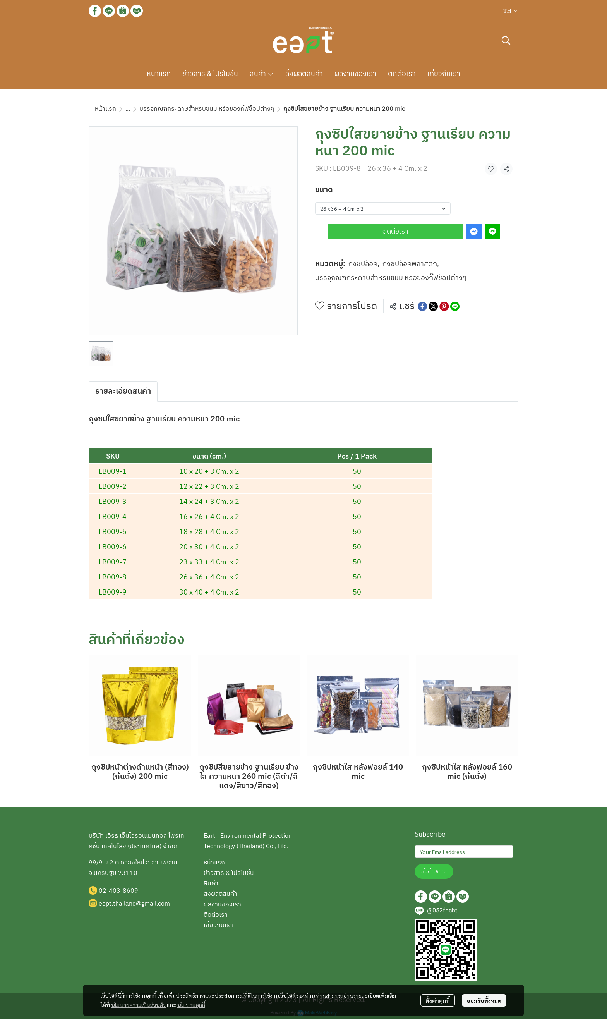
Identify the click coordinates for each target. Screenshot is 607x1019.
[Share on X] (433, 306)
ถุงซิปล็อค (363, 264)
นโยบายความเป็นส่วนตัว (138, 1004)
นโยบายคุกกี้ (191, 1004)
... (127, 109)
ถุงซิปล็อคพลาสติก (410, 264)
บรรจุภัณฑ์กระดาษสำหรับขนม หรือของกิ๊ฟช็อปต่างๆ (206, 109)
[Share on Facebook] (422, 306)
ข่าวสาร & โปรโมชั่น (229, 873)
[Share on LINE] (455, 306)
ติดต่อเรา (395, 231)
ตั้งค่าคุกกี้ (437, 1000)
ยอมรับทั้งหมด (484, 1000)
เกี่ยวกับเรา (218, 925)
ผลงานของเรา (222, 904)
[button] (510, 11)
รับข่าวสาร (434, 871)
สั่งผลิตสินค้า (220, 894)
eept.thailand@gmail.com (134, 904)
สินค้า (211, 883)
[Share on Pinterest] (444, 306)
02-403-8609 (118, 891)
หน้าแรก (105, 109)
